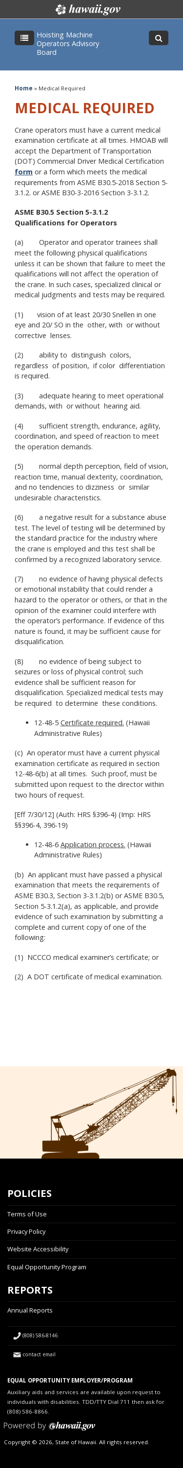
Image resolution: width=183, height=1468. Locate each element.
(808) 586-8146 (40, 1335)
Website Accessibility (37, 1249)
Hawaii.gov (87, 9)
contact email (39, 1354)
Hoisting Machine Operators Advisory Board (68, 43)
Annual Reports (30, 1310)
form (24, 171)
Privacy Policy (26, 1231)
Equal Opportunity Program (46, 1267)
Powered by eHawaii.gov (49, 1430)
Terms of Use (27, 1214)
